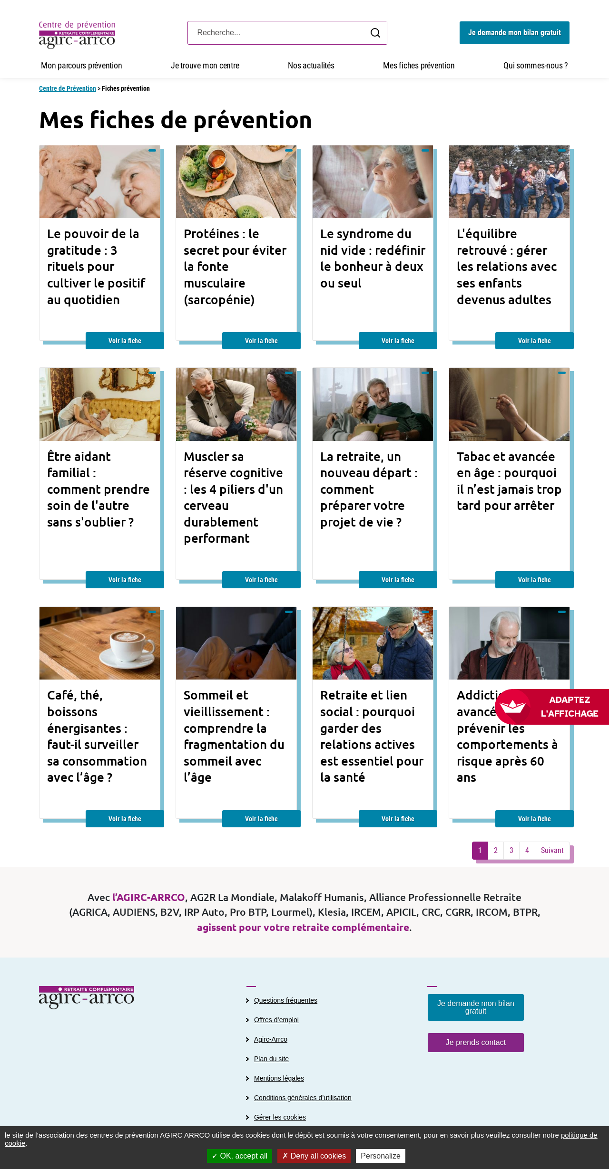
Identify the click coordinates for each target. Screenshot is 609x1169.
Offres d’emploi (276, 1020)
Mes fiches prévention (418, 65)
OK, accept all (239, 1156)
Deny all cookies (314, 1156)
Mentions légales (279, 1078)
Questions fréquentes (285, 1000)
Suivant (552, 850)
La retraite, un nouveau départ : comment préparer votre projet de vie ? (369, 489)
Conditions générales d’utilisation (303, 1098)
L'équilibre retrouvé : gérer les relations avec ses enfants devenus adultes (507, 266)
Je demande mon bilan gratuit (514, 32)
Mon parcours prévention (81, 65)
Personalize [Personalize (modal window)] (381, 1156)
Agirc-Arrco (270, 1039)
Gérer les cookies (280, 1117)
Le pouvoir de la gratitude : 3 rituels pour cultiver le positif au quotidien (96, 266)
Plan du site (271, 1059)
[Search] (287, 32)
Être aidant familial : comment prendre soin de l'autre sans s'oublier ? (98, 489)
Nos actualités (311, 65)
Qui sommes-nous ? (535, 65)
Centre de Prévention (67, 88)
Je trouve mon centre (205, 65)
